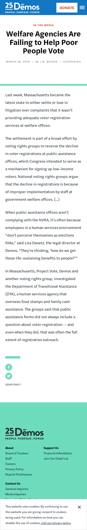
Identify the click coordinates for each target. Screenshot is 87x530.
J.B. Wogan (49, 61)
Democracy (13, 384)
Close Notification (79, 514)
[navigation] (82, 7)
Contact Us (12, 483)
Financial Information (58, 453)
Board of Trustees (16, 453)
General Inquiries (16, 489)
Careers (10, 464)
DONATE (67, 7)
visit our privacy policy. (56, 523)
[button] (8, 367)
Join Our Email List (56, 458)
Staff (8, 458)
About (9, 448)
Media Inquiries (15, 494)
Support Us (51, 448)
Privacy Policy (14, 469)
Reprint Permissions (18, 474)
